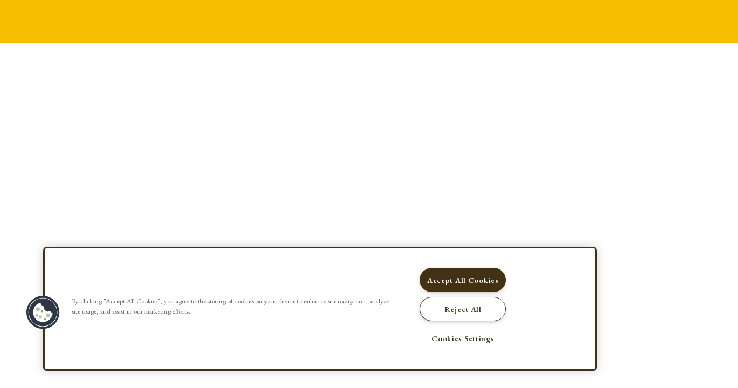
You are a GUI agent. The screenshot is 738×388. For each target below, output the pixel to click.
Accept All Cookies (463, 280)
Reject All (463, 309)
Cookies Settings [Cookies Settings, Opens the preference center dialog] (463, 338)
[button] (43, 312)
